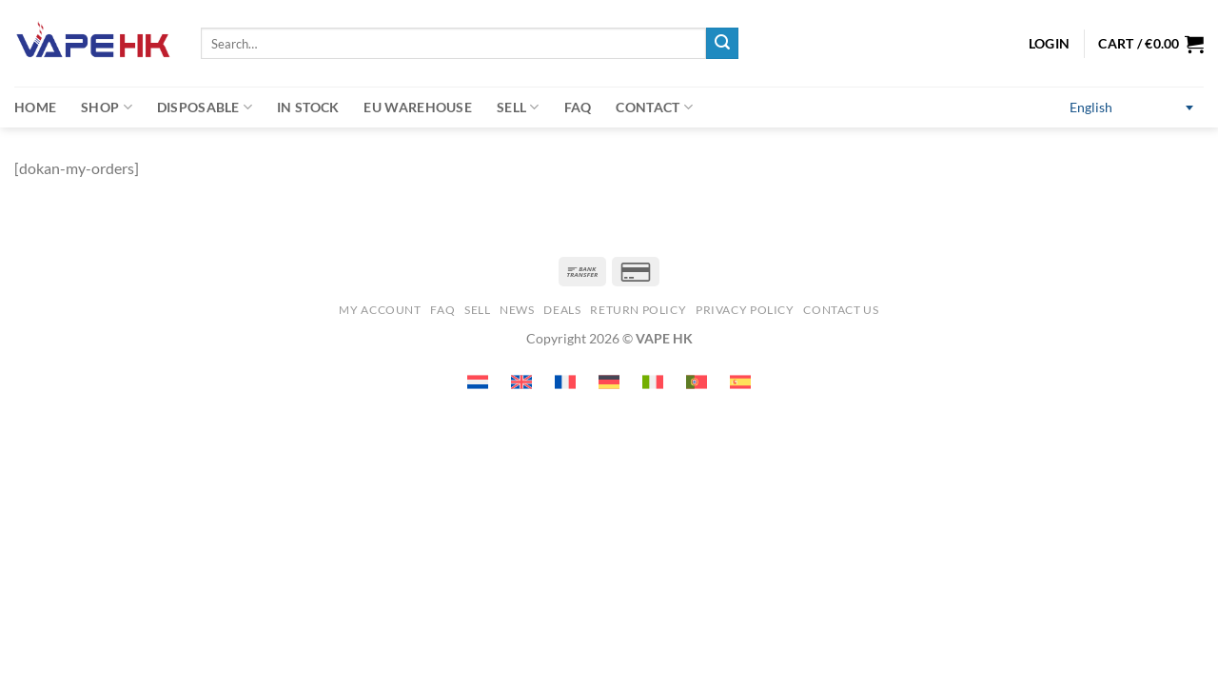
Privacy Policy (745, 310)
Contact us (840, 310)
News (517, 310)
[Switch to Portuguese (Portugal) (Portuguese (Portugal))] (696, 382)
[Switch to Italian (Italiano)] (652, 382)
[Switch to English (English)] (1131, 108)
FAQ (578, 107)
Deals (561, 310)
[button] (1151, 44)
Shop (106, 107)
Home (35, 107)
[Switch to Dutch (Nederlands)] (477, 382)
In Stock (308, 107)
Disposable (204, 107)
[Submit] (722, 44)
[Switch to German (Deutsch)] (609, 382)
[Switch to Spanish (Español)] (740, 382)
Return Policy (638, 310)
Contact (654, 107)
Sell (518, 107)
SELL (477, 310)
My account (380, 310)
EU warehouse (417, 107)
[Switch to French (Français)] (565, 382)
